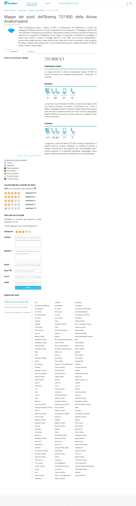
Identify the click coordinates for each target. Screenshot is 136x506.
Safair (57, 432)
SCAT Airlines (79, 432)
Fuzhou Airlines (60, 367)
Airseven (37, 321)
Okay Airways (39, 417)
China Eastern (79, 343)
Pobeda (57, 420)
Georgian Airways (40, 370)
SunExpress (59, 451)
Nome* (7, 265)
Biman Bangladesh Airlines (84, 336)
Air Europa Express (81, 312)
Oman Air (58, 417)
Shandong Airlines (61, 435)
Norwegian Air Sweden (82, 414)
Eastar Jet (58, 352)
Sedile (6, 282)
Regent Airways (60, 423)
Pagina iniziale (9, 10)
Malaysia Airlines (80, 398)
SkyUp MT (38, 441)
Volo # (6, 276)
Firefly (37, 361)
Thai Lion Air (39, 460)
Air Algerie (78, 305)
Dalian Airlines (79, 349)
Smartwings (79, 441)
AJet (56, 321)
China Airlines (59, 343)
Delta (36, 352)
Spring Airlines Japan (62, 447)
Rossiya (37, 426)
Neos (76, 407)
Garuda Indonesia (81, 367)
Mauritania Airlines (81, 401)
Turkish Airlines (40, 466)
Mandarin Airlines (60, 401)
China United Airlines (61, 346)
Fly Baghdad (79, 361)
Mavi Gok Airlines (40, 404)
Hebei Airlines (59, 376)
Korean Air (58, 392)
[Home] (10, 3)
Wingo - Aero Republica (62, 475)
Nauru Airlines (59, 407)
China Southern (40, 346)
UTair (36, 472)
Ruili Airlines (79, 426)
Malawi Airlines (60, 398)
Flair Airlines (59, 361)
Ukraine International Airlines (84, 466)
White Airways (39, 475)
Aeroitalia (78, 302)
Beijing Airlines (39, 336)
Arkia (56, 327)
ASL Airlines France (61, 330)
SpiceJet (37, 447)
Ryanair (57, 429)
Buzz (76, 339)
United (37, 469)
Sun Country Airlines (41, 451)
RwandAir (38, 429)
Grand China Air (60, 373)
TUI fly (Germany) (80, 463)
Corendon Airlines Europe (63, 349)
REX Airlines (79, 423)
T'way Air (78, 454)
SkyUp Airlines (79, 438)
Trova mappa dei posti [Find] (68, 3)
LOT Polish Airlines (61, 395)
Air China (58, 309)
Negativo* (8, 251)
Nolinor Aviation (60, 410)
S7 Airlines (38, 432)
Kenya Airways (60, 389)
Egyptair (78, 352)
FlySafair (38, 367)
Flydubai (78, 364)
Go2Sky (77, 370)
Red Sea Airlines (40, 423)
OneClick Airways (80, 417)
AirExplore (78, 318)
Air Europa (58, 312)
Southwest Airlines (81, 444)
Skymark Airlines (60, 438)
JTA (36, 389)
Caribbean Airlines (41, 343)
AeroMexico (59, 305)
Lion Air (37, 395)
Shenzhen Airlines (40, 438)
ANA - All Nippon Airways (83, 324)
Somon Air (58, 444)
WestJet (78, 472)
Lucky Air (78, 395)
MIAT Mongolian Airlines (83, 404)
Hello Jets (78, 376)
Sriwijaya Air (79, 447)
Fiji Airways (78, 358)
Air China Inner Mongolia (83, 309)
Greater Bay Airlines (81, 373)
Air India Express (40, 315)
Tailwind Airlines (40, 457)
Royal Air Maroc (60, 426)
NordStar (78, 410)
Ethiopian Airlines (40, 358)
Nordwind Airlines (40, 414)
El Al (36, 355)
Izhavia (57, 380)
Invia (28, 288)
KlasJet (77, 389)
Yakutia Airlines (60, 478)
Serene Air (38, 435)
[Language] (129, 3)
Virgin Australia (60, 472)
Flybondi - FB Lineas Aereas (64, 364)
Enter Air (57, 355)
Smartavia (58, 441)
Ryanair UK (78, 429)
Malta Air (38, 401)
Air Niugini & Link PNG (82, 315)
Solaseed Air (39, 444)
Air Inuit (57, 315)
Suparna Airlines (80, 451)
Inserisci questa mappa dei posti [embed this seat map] (29, 156)
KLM (36, 392)
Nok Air (37, 410)
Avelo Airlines (79, 330)
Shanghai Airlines (80, 435)
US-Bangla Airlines (81, 469)
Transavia (58, 460)
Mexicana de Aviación (62, 404)
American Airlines (60, 324)
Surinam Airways (40, 454)
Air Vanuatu (59, 318)
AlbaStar (37, 324)
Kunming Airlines (80, 392)
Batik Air (57, 333)
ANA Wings (38, 327)
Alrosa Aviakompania (36, 10)
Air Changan (39, 309)
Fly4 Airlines (39, 364)
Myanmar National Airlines (43, 407)
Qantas (77, 420)
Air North (38, 318)
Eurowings (58, 358)
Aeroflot (57, 302)
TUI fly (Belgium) (60, 463)
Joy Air (77, 386)
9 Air (36, 302)
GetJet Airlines (59, 370)
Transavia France (80, 460)
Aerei (47, 3)
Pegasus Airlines (40, 420)
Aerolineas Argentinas (42, 305)
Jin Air (57, 386)
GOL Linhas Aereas (41, 373)
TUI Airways (39, 463)
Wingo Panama (80, 475)
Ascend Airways (80, 327)
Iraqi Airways (39, 380)
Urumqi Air (58, 469)
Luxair (37, 398)
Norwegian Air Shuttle (62, 414)
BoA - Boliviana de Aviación (64, 339)
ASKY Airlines (39, 330)
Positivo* (7, 237)
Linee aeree (22, 10)
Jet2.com (58, 383)
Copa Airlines (79, 346)
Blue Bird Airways (40, 339)
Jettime (77, 383)
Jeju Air (37, 383)
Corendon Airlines (40, 349)
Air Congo (38, 312)
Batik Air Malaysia (81, 333)
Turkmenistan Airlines (62, 466)
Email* (7, 271)
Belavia (57, 336)
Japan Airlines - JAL (81, 380)
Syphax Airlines (60, 454)
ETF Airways (79, 355)
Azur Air (37, 333)
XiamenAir (38, 478)
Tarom (57, 457)
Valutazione (8, 232)
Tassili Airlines (79, 457)
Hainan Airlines (40, 376)
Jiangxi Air (38, 386)
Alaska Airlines (80, 321)
